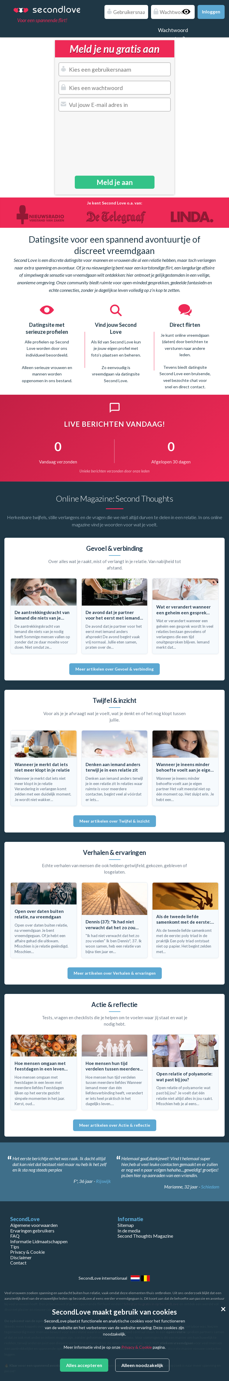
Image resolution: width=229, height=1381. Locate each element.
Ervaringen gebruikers (32, 1230)
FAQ (14, 1236)
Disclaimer (21, 1257)
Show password (189, 11)
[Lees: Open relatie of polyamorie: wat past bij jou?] (185, 1072)
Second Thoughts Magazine (145, 1236)
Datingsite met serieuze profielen (47, 328)
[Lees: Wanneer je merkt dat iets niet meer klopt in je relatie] (43, 768)
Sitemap (126, 1225)
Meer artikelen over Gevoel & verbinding (114, 668)
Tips (14, 1246)
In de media (129, 1230)
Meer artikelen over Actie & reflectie (114, 1125)
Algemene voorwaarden (34, 1225)
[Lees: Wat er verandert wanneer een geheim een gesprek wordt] (185, 616)
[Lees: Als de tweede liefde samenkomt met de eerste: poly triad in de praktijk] (185, 920)
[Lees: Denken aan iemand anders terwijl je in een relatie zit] (114, 768)
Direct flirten (185, 325)
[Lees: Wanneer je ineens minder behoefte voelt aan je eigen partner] (185, 768)
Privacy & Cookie (27, 1252)
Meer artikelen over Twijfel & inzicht (114, 821)
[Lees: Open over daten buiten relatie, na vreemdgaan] (43, 920)
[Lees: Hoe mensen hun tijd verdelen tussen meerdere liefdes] (114, 1072)
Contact (18, 1262)
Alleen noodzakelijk (142, 1365)
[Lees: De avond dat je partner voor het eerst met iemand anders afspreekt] (114, 616)
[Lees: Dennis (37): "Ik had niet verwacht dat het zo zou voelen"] (114, 920)
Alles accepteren (84, 1365)
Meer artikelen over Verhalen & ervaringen (115, 973)
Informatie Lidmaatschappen (39, 1241)
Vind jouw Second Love (116, 328)
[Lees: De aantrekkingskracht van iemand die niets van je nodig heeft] (43, 616)
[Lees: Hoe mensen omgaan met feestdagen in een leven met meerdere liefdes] (43, 1072)
